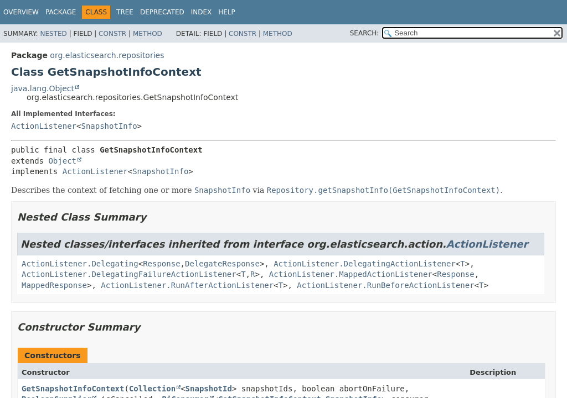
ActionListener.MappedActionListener (350, 274)
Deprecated (162, 12)
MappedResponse (54, 285)
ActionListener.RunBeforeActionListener (385, 285)
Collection (152, 388)
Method (147, 34)
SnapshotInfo (109, 126)
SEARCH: (364, 33)
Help (226, 12)
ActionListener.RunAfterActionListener (187, 285)
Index (201, 12)
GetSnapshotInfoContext (73, 388)
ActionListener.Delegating (80, 263)
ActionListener (43, 126)
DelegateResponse (222, 263)
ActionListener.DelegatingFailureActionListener (129, 274)
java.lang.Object (42, 88)
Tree (124, 12)
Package (60, 12)
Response (161, 263)
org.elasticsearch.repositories (107, 55)
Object (62, 160)
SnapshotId (208, 388)
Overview (21, 12)
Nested (53, 34)
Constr (112, 34)
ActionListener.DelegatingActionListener (365, 263)
